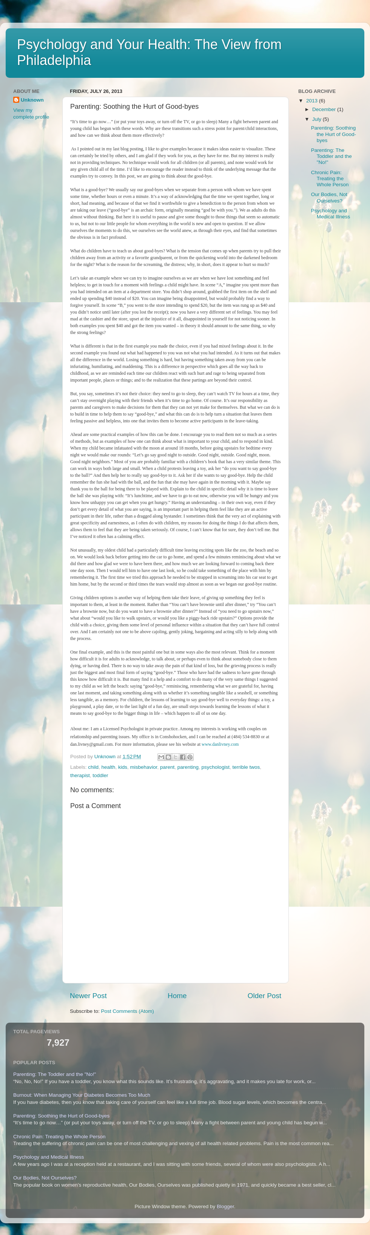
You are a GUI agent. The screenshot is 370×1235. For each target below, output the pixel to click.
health (109, 767)
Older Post (264, 996)
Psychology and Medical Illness (330, 213)
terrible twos (246, 767)
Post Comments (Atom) (127, 1011)
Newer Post (88, 996)
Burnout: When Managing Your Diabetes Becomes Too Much (81, 1095)
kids (122, 767)
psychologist (216, 767)
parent (167, 767)
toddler (100, 775)
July (317, 119)
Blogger (225, 1206)
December (324, 109)
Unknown (32, 100)
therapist (80, 775)
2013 (312, 101)
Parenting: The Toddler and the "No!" (331, 156)
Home (177, 996)
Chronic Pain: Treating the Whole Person (330, 178)
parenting (188, 767)
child (93, 767)
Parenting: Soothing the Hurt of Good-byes (333, 134)
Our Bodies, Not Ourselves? (329, 197)
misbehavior (143, 767)
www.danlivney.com (220, 744)
